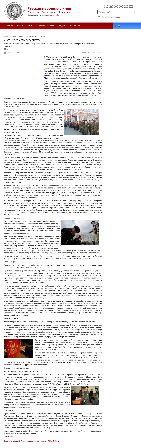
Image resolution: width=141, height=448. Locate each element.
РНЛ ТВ (31, 26)
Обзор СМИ (74, 26)
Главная (9, 26)
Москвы (47, 78)
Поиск (135, 12)
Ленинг (78, 95)
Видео (62, 26)
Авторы (20, 26)
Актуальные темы (46, 26)
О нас (117, 26)
